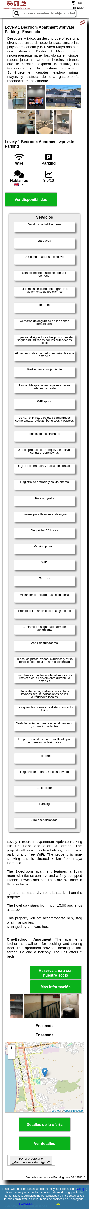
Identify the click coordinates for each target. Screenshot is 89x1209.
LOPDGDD (26, 1203)
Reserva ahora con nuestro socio (56, 972)
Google (81, 1189)
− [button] (11, 1055)
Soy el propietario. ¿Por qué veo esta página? (31, 1160)
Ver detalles (44, 1143)
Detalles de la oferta (44, 1125)
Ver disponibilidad (31, 200)
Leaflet (56, 1110)
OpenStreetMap (73, 1110)
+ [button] (11, 1048)
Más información (56, 987)
